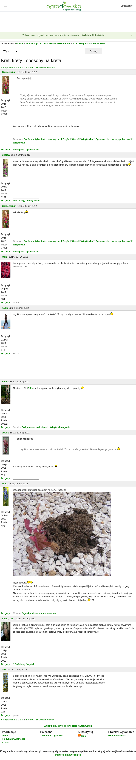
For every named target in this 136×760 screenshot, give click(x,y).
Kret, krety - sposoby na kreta (89, 43)
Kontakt (6, 742)
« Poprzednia (8, 67)
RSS (82, 736)
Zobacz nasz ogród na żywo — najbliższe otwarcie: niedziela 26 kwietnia (63, 35)
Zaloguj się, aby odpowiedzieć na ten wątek (68, 725)
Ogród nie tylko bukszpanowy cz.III (43, 139)
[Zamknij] (131, 35)
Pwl (4, 669)
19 (37, 67)
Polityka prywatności (13, 739)
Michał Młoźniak (117, 735)
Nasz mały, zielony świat (26, 200)
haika (5, 308)
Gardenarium (9, 72)
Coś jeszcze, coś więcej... (35, 427)
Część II (67, 139)
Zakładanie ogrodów (51, 735)
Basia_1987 (8, 618)
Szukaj (93, 51)
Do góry (5, 149)
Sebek (5, 381)
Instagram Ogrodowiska (26, 149)
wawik (5, 432)
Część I (76, 139)
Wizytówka (87, 139)
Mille (4, 483)
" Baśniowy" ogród (23, 664)
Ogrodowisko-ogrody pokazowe (112, 139)
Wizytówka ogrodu (60, 427)
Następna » (48, 67)
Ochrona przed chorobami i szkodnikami (48, 43)
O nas (5, 735)
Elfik (30, 388)
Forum (19, 43)
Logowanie (127, 5)
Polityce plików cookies (68, 754)
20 (40, 67)
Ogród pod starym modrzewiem (39, 613)
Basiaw (6, 155)
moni (4, 257)
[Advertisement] (68, 22)
